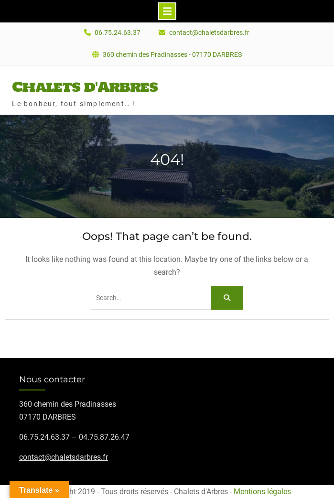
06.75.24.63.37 (117, 32)
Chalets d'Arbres (85, 86)
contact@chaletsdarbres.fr (209, 32)
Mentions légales (262, 491)
